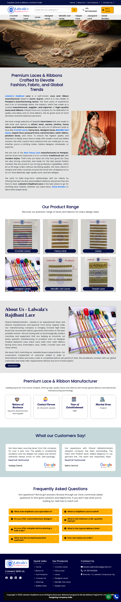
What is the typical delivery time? (82, 528)
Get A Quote (106, 10)
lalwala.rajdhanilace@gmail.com (97, 567)
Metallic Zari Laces (65, 17)
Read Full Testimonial (19, 460)
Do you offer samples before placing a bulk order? (31, 529)
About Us (81, 2)
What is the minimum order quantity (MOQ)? (83, 520)
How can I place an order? (78, 538)
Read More (13, 365)
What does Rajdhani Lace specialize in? (31, 511)
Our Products (93, 2)
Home (72, 2)
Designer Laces (49, 17)
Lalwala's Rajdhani (14, 96)
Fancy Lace (26, 17)
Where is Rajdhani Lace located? (81, 511)
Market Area (40, 586)
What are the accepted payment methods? (28, 539)
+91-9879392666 (90, 10)
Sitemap (38, 582)
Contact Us (107, 2)
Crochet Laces (14, 17)
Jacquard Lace (92, 17)
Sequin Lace (78, 17)
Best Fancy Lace (32, 153)
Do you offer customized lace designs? (31, 519)
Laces (37, 17)
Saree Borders (105, 17)
